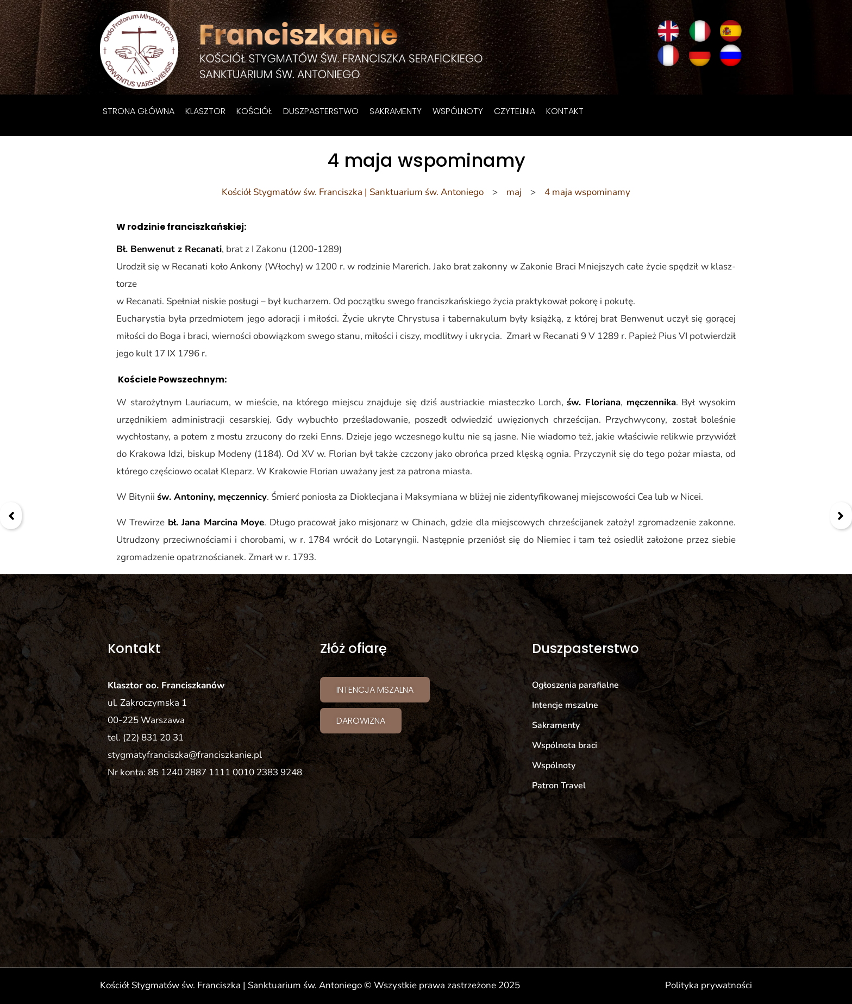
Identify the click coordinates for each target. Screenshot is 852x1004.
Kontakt (565, 111)
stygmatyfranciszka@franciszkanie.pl (185, 755)
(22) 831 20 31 (153, 737)
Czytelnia (514, 111)
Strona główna (138, 111)
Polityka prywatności (708, 985)
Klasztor (205, 111)
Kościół (254, 111)
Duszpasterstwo (321, 111)
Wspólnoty (458, 111)
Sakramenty (395, 111)
